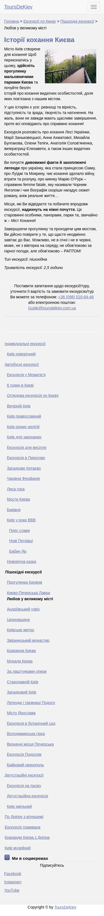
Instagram (12, 882)
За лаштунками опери (27, 671)
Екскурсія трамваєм (22, 827)
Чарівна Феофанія (23, 478)
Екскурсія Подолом (24, 754)
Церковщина (18, 619)
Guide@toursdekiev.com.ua (52, 308)
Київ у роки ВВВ (21, 520)
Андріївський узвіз (23, 609)
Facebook (12, 873)
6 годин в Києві (20, 385)
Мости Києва (18, 499)
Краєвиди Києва (21, 650)
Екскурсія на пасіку (24, 785)
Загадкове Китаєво (24, 468)
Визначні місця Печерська (30, 744)
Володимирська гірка (26, 733)
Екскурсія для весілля (26, 447)
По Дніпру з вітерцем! (24, 816)
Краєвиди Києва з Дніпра (27, 837)
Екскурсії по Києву (39, 21)
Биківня (14, 510)
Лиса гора (16, 489)
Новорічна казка (21, 561)
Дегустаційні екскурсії (24, 775)
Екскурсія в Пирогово (26, 458)
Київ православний (24, 416)
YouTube (11, 890)
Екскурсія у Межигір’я (26, 374)
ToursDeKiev (18, 7)
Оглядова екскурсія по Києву (33, 395)
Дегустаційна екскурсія (27, 796)
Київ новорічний (21, 354)
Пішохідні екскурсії (77, 21)
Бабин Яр (17, 551)
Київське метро (20, 630)
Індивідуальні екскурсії (25, 343)
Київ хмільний (19, 806)
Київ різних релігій (23, 427)
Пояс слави (19, 530)
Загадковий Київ (21, 692)
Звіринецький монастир (28, 640)
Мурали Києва (19, 661)
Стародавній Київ (22, 682)
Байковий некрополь (25, 765)
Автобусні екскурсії (22, 364)
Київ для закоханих (24, 437)
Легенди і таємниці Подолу (31, 702)
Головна (11, 21)
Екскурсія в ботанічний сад (31, 723)
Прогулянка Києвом (24, 582)
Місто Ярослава (21, 713)
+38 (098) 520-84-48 (76, 297)
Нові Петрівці (21, 541)
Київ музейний (18, 848)
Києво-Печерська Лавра (28, 593)
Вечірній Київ (19, 406)
